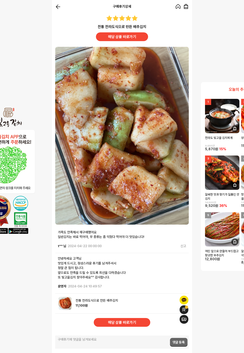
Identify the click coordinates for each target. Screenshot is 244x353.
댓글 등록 (179, 342)
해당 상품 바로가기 (122, 37)
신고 (183, 246)
